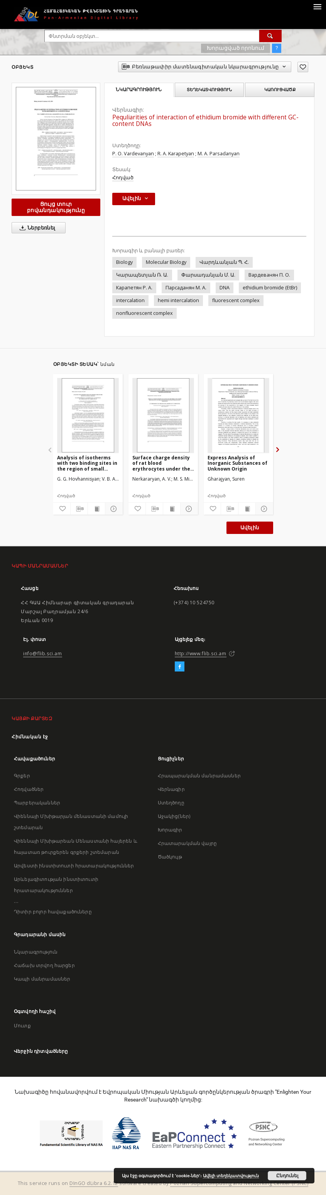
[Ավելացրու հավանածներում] (302, 67)
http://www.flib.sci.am (200, 653)
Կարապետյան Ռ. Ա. (142, 275)
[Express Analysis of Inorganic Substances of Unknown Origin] (238, 415)
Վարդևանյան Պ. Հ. (224, 262)
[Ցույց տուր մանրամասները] (112, 509)
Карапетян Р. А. (134, 287)
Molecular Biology (166, 262)
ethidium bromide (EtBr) (270, 287)
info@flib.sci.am (42, 653)
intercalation (130, 300)
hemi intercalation (178, 300)
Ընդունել (287, 1175)
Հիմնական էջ (30, 736)
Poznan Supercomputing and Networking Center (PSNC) (239, 1183)
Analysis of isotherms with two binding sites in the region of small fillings (87, 463)
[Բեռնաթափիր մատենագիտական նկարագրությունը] (79, 509)
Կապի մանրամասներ (42, 979)
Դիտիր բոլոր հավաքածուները (53, 911)
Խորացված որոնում (235, 48)
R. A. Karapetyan (175, 153)
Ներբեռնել (36, 228)
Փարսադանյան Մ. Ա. (208, 275)
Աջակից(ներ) (174, 816)
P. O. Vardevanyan (133, 153)
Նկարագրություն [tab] (139, 89)
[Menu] (317, 6)
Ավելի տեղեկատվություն (231, 1175)
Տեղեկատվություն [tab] (209, 89)
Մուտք (22, 1025)
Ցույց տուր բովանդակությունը (56, 207)
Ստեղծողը (171, 802)
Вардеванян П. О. (269, 275)
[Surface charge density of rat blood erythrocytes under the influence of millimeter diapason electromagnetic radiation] (163, 415)
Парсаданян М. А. (186, 287)
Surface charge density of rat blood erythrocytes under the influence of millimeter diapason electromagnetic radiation (161, 463)
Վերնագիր (171, 789)
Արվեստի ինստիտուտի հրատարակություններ (74, 865)
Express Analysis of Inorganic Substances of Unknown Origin (237, 463)
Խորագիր (170, 829)
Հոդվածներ (29, 789)
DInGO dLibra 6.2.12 (93, 1183)
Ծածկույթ (170, 856)
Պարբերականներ (37, 802)
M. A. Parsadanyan (219, 153)
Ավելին (249, 527)
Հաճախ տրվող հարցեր (44, 965)
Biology (124, 262)
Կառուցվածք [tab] (280, 89)
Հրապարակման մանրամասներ (199, 775)
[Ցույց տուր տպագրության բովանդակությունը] (96, 509)
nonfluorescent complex (144, 313)
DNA (225, 287)
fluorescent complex (236, 300)
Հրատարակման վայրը (187, 843)
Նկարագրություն (35, 952)
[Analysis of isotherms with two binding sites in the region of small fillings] (87, 415)
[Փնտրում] (270, 36)
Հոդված (122, 177)
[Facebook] (179, 666)
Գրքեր (22, 775)
